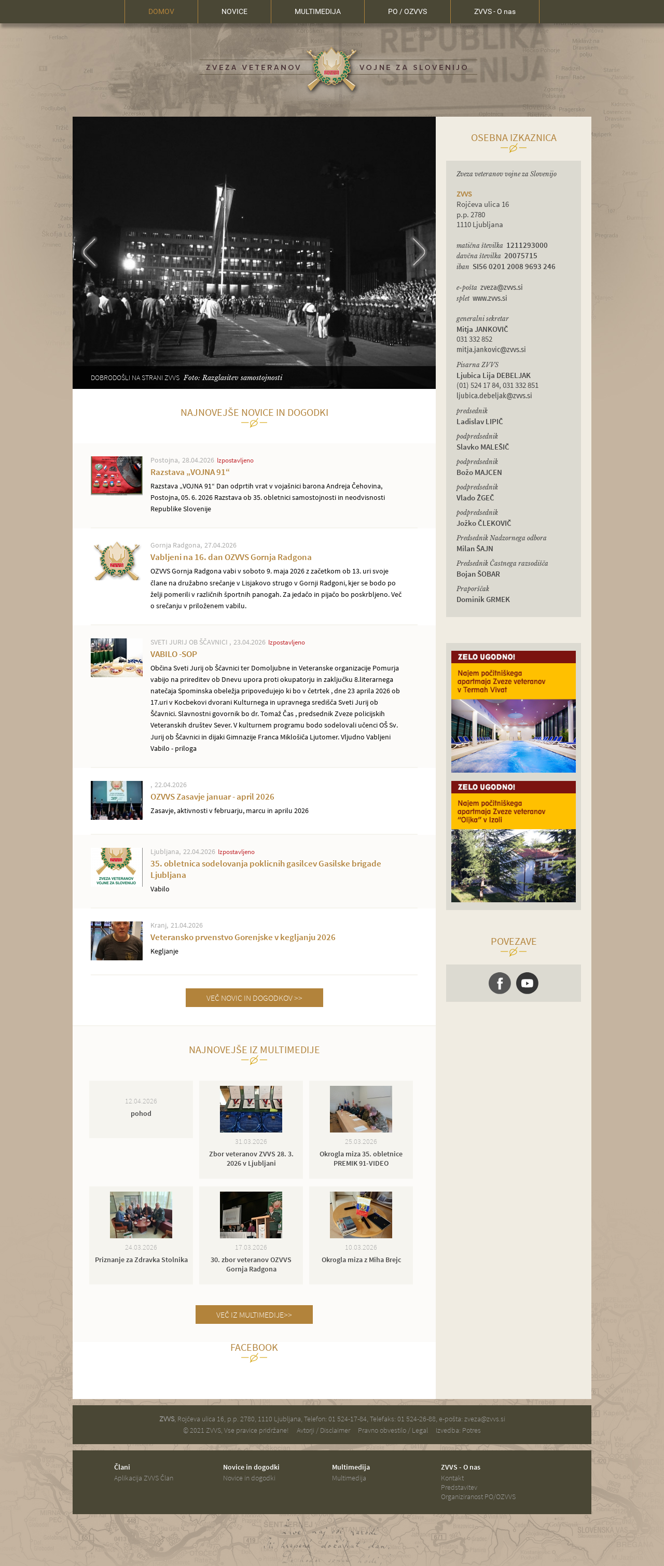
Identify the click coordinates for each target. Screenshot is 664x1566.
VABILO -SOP (277, 701)
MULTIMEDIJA (318, 11)
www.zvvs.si (490, 298)
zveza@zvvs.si (501, 287)
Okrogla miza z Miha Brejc (361, 1259)
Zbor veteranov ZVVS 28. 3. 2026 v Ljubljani (251, 1158)
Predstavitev (459, 1487)
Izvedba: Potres (458, 1430)
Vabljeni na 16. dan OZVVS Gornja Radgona (277, 581)
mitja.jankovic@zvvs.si (491, 350)
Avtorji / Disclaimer (323, 1430)
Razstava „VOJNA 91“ (277, 490)
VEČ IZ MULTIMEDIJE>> (254, 1314)
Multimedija (349, 1478)
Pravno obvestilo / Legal (393, 1430)
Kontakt (452, 1478)
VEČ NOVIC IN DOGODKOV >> (254, 997)
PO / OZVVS (407, 11)
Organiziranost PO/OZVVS (478, 1496)
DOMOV (161, 11)
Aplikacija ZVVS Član (143, 1478)
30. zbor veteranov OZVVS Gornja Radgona (251, 1264)
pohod (141, 1113)
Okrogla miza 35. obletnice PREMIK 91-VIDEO (361, 1158)
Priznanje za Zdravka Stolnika (141, 1259)
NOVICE (234, 11)
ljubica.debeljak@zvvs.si (494, 396)
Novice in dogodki (249, 1478)
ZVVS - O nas (495, 11)
